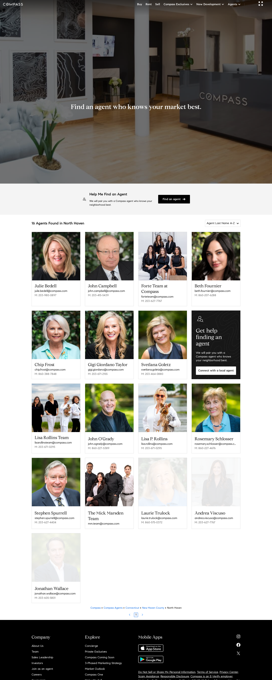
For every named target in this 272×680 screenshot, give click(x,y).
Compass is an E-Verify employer (211, 672)
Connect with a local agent (216, 370)
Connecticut (132, 604)
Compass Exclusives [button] (178, 4)
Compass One (94, 670)
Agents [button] (234, 4)
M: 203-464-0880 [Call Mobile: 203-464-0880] (152, 374)
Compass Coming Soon (99, 653)
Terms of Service (207, 668)
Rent (149, 4)
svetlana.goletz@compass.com (160, 369)
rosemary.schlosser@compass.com (216, 442)
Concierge (91, 642)
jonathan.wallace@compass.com (55, 589)
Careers (37, 670)
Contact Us (39, 676)
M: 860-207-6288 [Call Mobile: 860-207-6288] (205, 295)
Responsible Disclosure (175, 672)
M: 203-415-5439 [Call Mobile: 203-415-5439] (98, 295)
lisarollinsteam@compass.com (53, 442)
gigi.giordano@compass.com (106, 369)
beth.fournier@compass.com (213, 291)
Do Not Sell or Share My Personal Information (167, 668)
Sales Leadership (42, 653)
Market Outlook (95, 665)
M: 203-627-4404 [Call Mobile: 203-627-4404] (45, 520)
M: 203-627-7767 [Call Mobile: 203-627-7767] (151, 301)
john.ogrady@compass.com (105, 442)
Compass (95, 604)
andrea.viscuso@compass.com (214, 515)
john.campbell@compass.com (106, 291)
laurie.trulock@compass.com (159, 515)
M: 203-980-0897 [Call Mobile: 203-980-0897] (45, 295)
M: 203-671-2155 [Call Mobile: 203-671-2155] (98, 374)
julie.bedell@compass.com (51, 291)
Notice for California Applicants (157, 677)
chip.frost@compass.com (50, 369)
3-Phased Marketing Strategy (103, 659)
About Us (37, 642)
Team (35, 648)
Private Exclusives (96, 648)
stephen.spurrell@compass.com (54, 515)
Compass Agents (113, 604)
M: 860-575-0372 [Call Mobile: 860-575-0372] (151, 520)
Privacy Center (229, 668)
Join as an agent (42, 665)
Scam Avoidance (148, 672)
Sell (157, 4)
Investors (37, 659)
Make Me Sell (93, 676)
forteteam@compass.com (157, 296)
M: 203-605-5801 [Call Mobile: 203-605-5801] (45, 594)
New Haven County (153, 604)
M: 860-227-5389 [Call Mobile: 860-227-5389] (98, 447)
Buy (139, 4)
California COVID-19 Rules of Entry (200, 677)
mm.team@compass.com (103, 521)
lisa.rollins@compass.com (157, 442)
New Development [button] (210, 4)
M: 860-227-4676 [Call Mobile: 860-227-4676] (205, 447)
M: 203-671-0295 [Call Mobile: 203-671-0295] (45, 447)
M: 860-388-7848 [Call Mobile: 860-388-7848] (46, 374)
